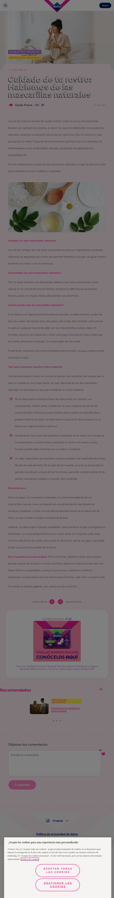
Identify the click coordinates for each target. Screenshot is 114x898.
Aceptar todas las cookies (58, 870)
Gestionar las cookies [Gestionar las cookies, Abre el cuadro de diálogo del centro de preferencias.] (58, 885)
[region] (57, 867)
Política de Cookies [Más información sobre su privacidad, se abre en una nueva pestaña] (30, 859)
